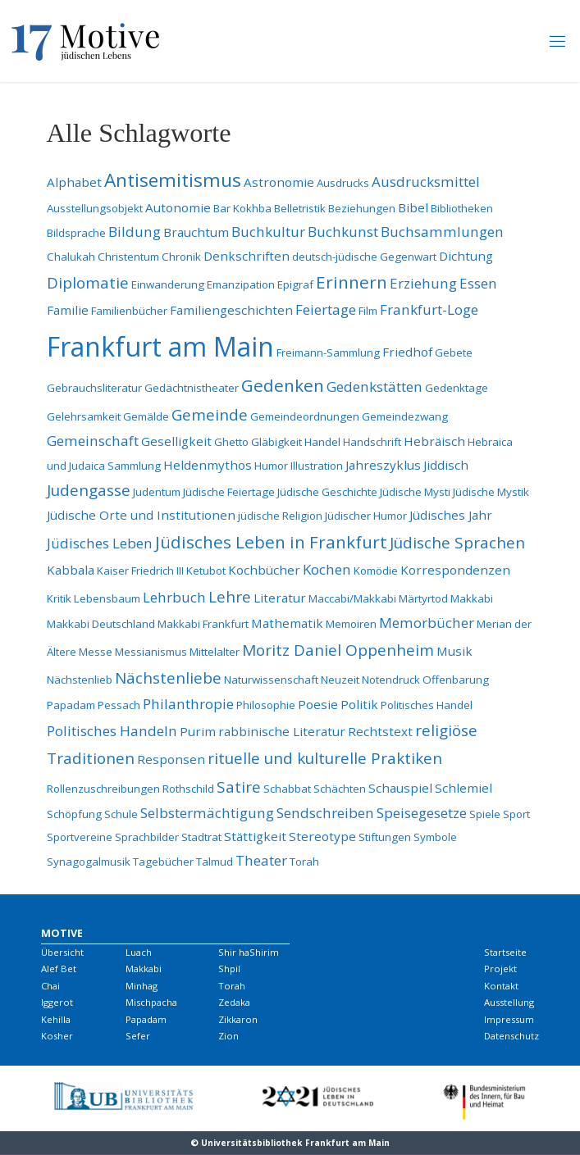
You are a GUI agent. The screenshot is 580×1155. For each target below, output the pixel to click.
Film (368, 310)
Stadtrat (201, 837)
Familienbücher (129, 310)
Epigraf (295, 284)
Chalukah (71, 256)
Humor (271, 465)
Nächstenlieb (79, 679)
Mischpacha (151, 1002)
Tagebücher (163, 861)
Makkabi (471, 598)
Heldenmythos (207, 465)
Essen (478, 283)
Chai (50, 986)
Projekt (500, 968)
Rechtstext (380, 731)
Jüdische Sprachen (457, 542)
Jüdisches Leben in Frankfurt (271, 541)
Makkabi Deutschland (101, 623)
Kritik (59, 598)
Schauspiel (400, 788)
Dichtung (466, 256)
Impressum (509, 1019)
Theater (261, 860)
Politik (359, 704)
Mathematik (287, 623)
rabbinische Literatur (281, 731)
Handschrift (372, 441)
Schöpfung (74, 814)
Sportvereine (79, 837)
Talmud (214, 861)
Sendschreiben (325, 812)
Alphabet (74, 182)
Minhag (142, 986)
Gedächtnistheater (191, 387)
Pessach (119, 705)
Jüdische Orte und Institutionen (141, 515)
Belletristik (300, 208)
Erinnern (351, 282)
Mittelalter (215, 651)
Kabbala (70, 570)
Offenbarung (455, 679)
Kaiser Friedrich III (140, 570)
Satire (239, 787)
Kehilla (56, 1019)
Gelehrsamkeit (84, 416)
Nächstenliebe (168, 678)
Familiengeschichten (231, 310)
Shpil (229, 968)
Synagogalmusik (88, 861)
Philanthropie (188, 703)
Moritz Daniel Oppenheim (338, 650)
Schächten (339, 788)
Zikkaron (238, 1019)
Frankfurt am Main (160, 346)
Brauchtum (196, 232)
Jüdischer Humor (366, 515)
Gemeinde (209, 414)
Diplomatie (88, 282)
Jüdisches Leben (100, 543)
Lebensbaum (107, 598)
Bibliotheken (462, 208)
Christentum (128, 256)
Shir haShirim (248, 952)
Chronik (181, 256)
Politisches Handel (427, 705)
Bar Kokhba (242, 208)
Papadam (71, 705)
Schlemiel (463, 788)
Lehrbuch (174, 597)
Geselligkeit (176, 441)
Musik (454, 651)
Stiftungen (385, 837)
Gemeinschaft (93, 440)
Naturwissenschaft (271, 679)
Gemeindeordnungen (304, 416)
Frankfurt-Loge (429, 309)
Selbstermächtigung (207, 812)
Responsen (171, 759)
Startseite (505, 952)
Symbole (435, 837)
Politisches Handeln (112, 730)
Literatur (279, 597)
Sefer (138, 1036)
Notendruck (391, 679)
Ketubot (206, 570)
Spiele (484, 814)
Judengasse (88, 490)
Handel (322, 441)
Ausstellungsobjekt (95, 208)
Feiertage (325, 309)
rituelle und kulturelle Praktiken (325, 758)
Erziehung (423, 283)
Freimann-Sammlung (328, 352)
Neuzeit (340, 679)
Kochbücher (264, 570)
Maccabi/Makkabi (352, 598)
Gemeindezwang (405, 416)
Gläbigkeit (276, 441)
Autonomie (178, 207)
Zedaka (234, 1002)
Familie (68, 310)
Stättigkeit (255, 836)
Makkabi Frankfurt (203, 623)
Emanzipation (241, 284)
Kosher (57, 1036)
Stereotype (322, 836)
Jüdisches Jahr (450, 515)
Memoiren (351, 623)
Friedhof (407, 351)
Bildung (134, 231)
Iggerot (57, 1002)
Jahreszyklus (383, 465)
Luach (139, 952)
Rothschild (188, 788)
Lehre (229, 596)
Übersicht (62, 952)
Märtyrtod (423, 598)
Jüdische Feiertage (229, 491)
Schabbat (287, 788)
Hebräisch (434, 441)
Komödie (376, 570)
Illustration (316, 465)
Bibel (413, 207)
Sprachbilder (147, 837)
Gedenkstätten (374, 386)
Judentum (156, 491)
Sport (516, 814)
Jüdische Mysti (415, 491)
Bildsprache (76, 232)
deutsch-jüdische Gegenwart (364, 256)
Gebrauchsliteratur (94, 387)
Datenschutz (511, 1036)
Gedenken (282, 385)
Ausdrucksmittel (426, 181)
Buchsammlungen (442, 231)
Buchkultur (268, 231)
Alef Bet (58, 968)
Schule (121, 814)
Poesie (318, 704)
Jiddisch (445, 465)
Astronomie (279, 182)
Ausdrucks (343, 182)
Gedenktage (456, 387)
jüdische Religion (280, 515)
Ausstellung (509, 1002)
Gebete (454, 352)
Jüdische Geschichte (327, 491)
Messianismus (151, 651)
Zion (228, 1036)
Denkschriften (246, 256)
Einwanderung (167, 284)
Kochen (327, 569)
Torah (304, 861)
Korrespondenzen (455, 570)
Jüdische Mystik (491, 491)
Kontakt (501, 986)
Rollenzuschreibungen (103, 788)
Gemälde (146, 416)
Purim (198, 731)
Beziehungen (361, 208)
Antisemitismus (172, 180)
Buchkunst (343, 231)
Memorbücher (426, 622)
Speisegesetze (422, 812)
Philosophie (265, 705)
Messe (95, 651)
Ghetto (231, 441)
